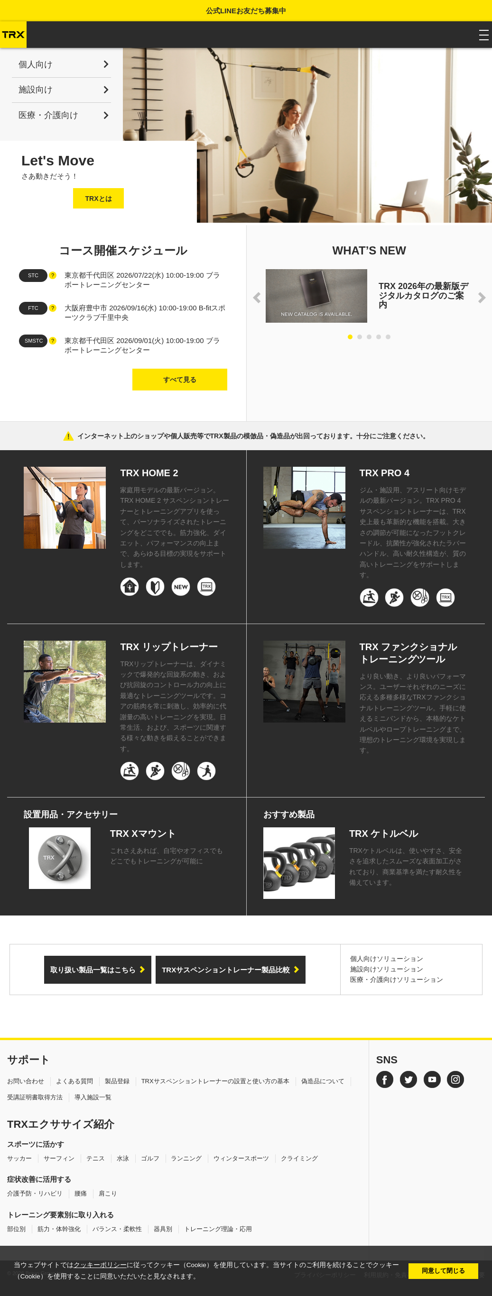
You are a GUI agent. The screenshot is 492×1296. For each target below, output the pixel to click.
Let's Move (57, 160)
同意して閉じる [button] (443, 1270)
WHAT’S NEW (369, 250)
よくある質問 (74, 1081)
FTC (33, 308)
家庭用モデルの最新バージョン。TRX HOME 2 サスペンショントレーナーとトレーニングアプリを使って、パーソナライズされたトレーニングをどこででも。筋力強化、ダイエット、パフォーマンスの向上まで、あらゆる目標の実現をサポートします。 (174, 527)
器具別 (163, 1229)
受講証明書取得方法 (35, 1097)
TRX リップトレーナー (169, 647)
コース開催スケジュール (123, 250)
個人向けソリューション (386, 958)
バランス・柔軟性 (117, 1229)
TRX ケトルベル (383, 833)
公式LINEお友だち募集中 (246, 11)
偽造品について (322, 1081)
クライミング (299, 1158)
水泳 (123, 1158)
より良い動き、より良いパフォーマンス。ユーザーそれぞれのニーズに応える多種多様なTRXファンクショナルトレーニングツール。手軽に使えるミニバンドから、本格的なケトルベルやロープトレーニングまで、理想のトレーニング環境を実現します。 (413, 713)
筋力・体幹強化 (59, 1229)
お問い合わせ (25, 1081)
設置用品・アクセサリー (71, 814)
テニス (95, 1158)
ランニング (186, 1158)
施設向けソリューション (386, 969)
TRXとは (98, 198)
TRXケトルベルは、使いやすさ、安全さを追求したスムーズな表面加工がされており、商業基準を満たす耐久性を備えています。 (405, 866)
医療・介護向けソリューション (396, 979)
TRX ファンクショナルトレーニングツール (408, 653)
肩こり (108, 1193)
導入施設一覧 (92, 1097)
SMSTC (34, 341)
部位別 (16, 1229)
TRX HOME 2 (149, 473)
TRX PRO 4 (385, 473)
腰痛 (80, 1193)
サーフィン (59, 1158)
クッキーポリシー (100, 1265)
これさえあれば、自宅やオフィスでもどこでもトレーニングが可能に (166, 856)
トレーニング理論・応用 (218, 1229)
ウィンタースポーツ (241, 1158)
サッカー (19, 1158)
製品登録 (117, 1081)
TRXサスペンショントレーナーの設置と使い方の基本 (215, 1081)
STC (33, 275)
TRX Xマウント (143, 833)
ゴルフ (150, 1158)
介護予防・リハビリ (35, 1193)
